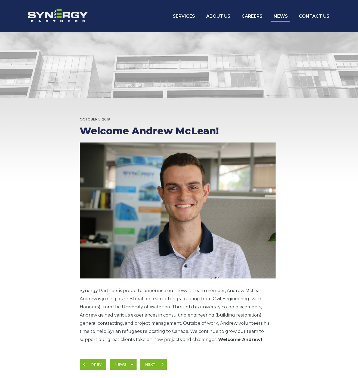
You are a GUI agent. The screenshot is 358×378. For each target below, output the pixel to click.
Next (150, 364)
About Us (218, 16)
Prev (96, 364)
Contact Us (314, 16)
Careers (252, 16)
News (281, 16)
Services (184, 16)
